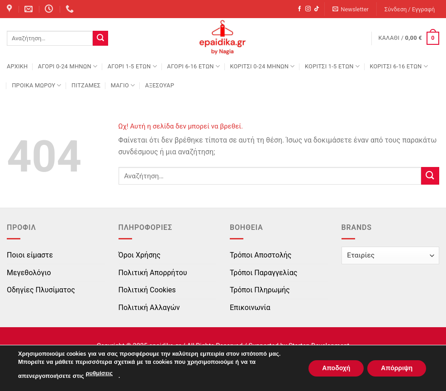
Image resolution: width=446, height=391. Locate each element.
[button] (350, 9)
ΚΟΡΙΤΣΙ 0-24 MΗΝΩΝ (262, 66)
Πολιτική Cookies (147, 290)
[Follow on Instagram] (308, 9)
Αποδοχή (336, 367)
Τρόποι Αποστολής (260, 255)
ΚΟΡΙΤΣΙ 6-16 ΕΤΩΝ (398, 66)
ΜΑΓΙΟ (123, 85)
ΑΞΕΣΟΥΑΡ (159, 85)
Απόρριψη (397, 367)
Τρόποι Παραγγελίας (263, 272)
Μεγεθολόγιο (29, 272)
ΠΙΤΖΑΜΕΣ (85, 85)
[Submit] (100, 38)
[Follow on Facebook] (299, 9)
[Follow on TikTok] (316, 9)
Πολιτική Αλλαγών (149, 307)
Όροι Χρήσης (140, 255)
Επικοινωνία (250, 307)
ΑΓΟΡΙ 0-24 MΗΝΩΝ (67, 66)
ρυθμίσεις (99, 373)
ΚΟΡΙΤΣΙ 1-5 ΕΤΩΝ (332, 66)
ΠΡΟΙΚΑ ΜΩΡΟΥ (37, 85)
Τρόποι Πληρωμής (260, 290)
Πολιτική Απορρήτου (153, 272)
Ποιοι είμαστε (30, 255)
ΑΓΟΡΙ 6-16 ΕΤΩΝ (193, 66)
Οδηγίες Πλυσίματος (41, 290)
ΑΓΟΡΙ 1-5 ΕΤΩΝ (132, 66)
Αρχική (17, 66)
